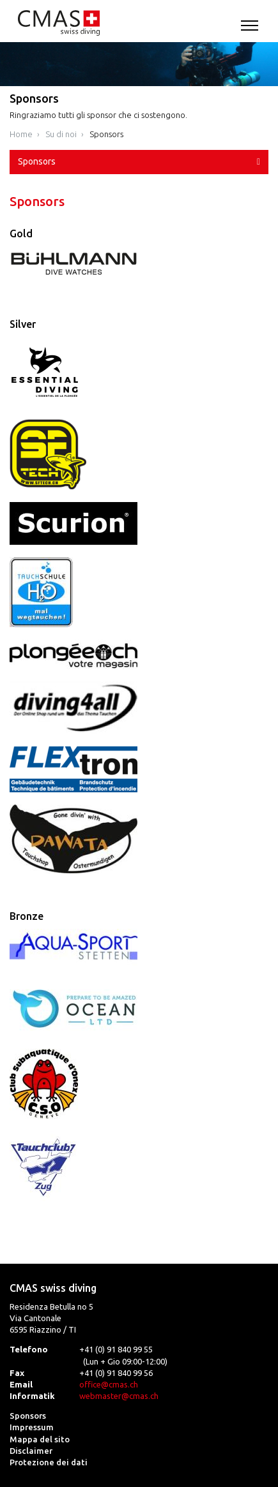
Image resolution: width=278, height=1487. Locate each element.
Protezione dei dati (49, 1462)
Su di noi (61, 133)
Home (21, 133)
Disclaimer (31, 1450)
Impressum (32, 1427)
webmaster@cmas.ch (118, 1395)
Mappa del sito (40, 1439)
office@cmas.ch (108, 1384)
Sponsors (106, 133)
